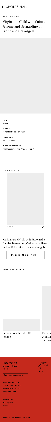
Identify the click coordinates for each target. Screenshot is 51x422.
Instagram (8, 403)
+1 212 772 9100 (10, 363)
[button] (26, 255)
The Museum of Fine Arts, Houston (19, 149)
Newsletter (8, 400)
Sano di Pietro (11, 17)
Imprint (26, 418)
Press (5, 406)
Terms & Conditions (12, 418)
